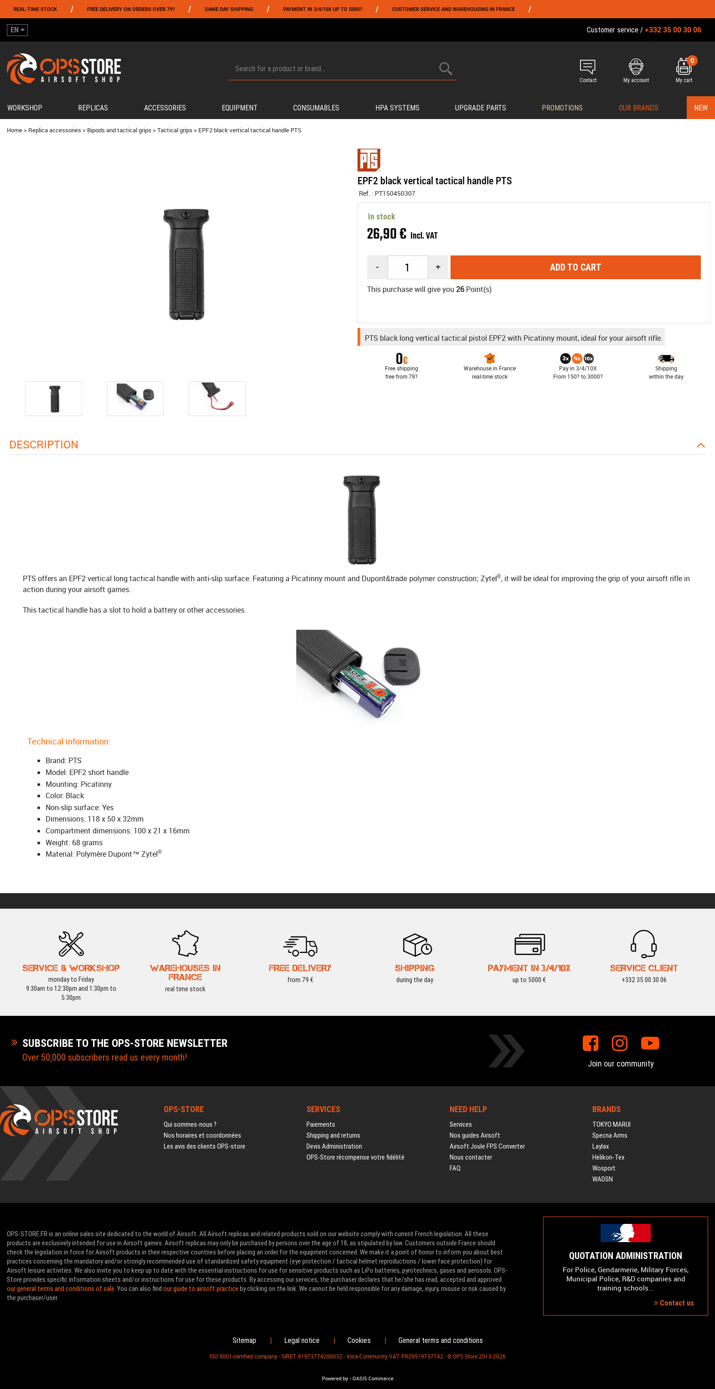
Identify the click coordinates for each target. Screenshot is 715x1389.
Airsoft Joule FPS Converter (487, 1146)
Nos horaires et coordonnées (202, 1135)
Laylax (600, 1146)
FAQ (455, 1168)
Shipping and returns (333, 1135)
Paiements (320, 1124)
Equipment (240, 108)
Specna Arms (609, 1135)
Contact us (674, 1303)
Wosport (604, 1168)
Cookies (359, 1340)
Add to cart (575, 267)
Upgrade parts (480, 108)
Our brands (638, 108)
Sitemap (244, 1340)
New (701, 108)
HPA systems (397, 108)
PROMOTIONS (562, 108)
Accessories (165, 108)
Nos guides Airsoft (475, 1135)
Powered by (335, 1378)
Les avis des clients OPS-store (204, 1146)
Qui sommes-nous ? (190, 1124)
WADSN (602, 1179)
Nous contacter (471, 1157)
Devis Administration (334, 1146)
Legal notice (302, 1340)
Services (461, 1124)
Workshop (24, 108)
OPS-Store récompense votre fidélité (355, 1157)
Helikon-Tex (608, 1157)
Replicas (93, 108)
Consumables (316, 108)
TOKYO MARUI (611, 1124)
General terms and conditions (441, 1340)
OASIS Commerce (373, 1378)
